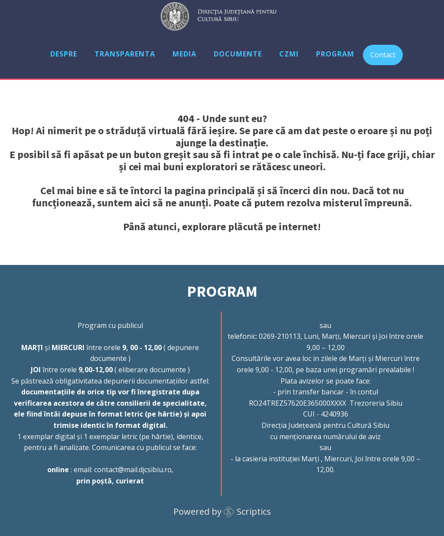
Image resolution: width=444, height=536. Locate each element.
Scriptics (254, 511)
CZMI (289, 54)
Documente (238, 54)
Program (335, 54)
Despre (63, 54)
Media (184, 54)
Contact (382, 55)
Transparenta (125, 54)
